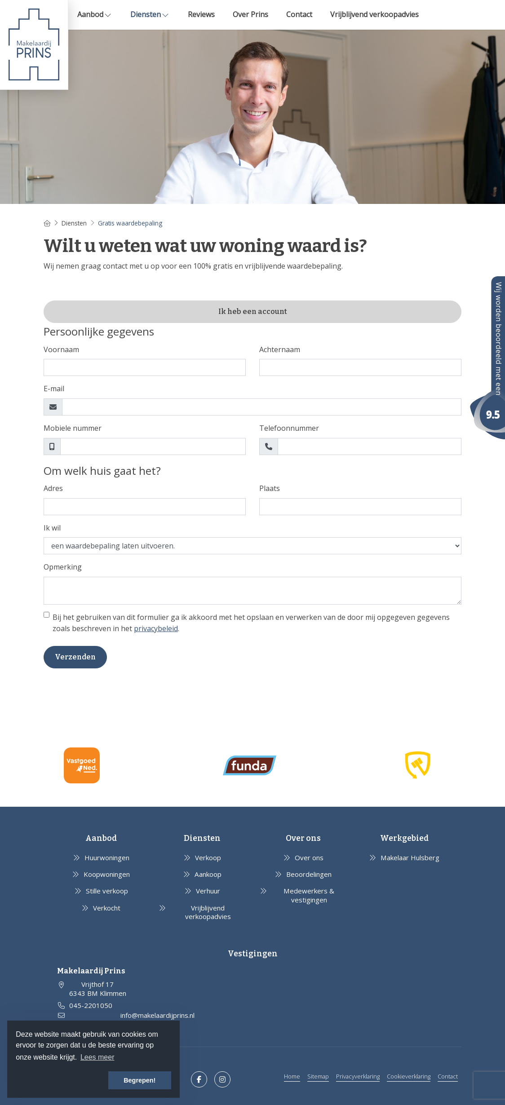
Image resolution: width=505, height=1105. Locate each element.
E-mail (54, 388)
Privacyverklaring (358, 1076)
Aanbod (94, 14)
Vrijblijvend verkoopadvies (374, 14)
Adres (53, 488)
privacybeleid (156, 628)
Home (292, 1076)
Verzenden (75, 657)
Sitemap (318, 1076)
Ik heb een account (252, 311)
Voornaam (61, 349)
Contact (299, 14)
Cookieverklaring (408, 1076)
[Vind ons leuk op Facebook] (199, 1079)
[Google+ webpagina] (222, 1079)
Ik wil (52, 528)
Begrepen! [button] (139, 1080)
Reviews (201, 14)
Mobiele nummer (73, 428)
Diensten (150, 14)
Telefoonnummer (289, 428)
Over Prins (250, 14)
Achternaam (279, 349)
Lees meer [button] (97, 1057)
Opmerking (63, 567)
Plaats (269, 488)
